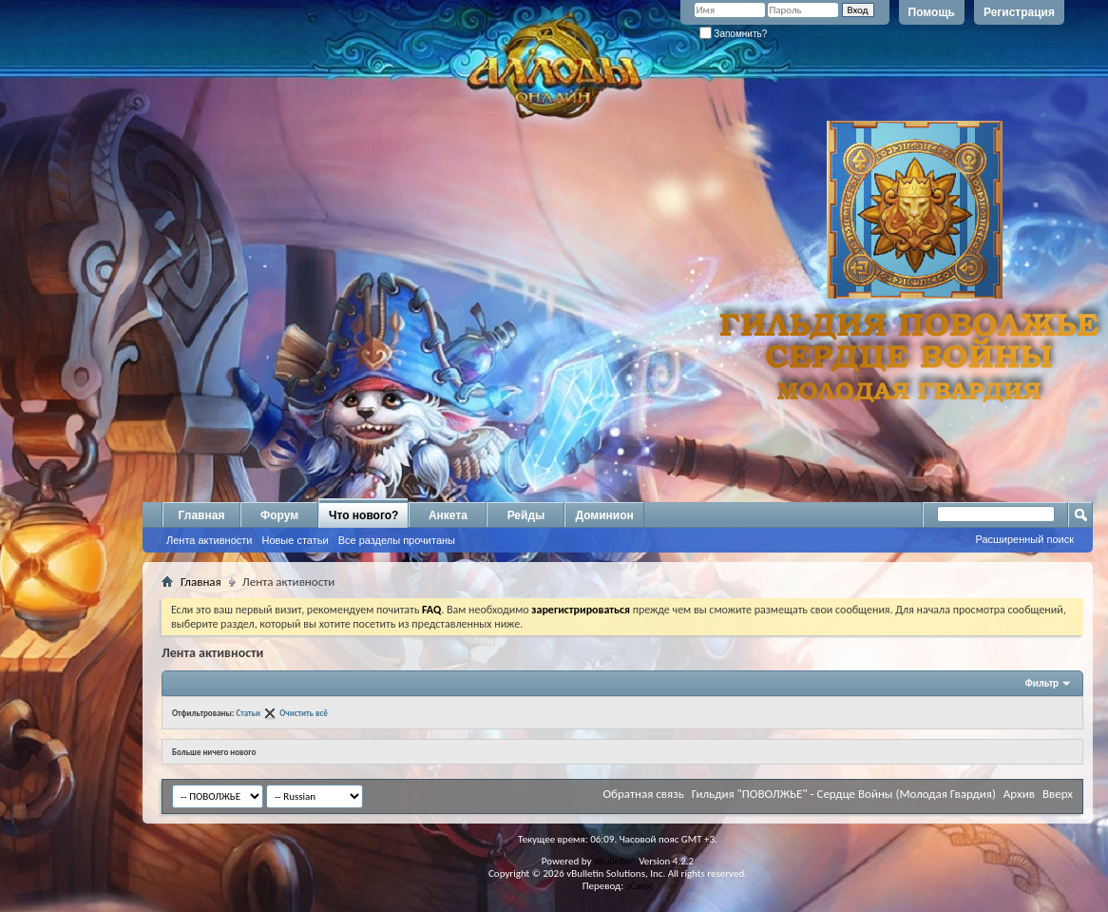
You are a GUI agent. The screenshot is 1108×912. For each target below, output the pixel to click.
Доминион (604, 515)
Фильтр (1042, 683)
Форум (279, 515)
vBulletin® (615, 861)
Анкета (448, 515)
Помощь (931, 12)
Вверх (1057, 793)
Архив (1019, 793)
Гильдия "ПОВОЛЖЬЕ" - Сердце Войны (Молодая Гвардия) (844, 793)
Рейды (526, 515)
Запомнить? (733, 34)
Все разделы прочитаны (396, 540)
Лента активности (209, 540)
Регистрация (1019, 12)
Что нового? (363, 515)
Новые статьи (294, 540)
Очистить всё (303, 713)
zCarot (640, 886)
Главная (202, 515)
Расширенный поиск (1024, 539)
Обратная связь (642, 793)
